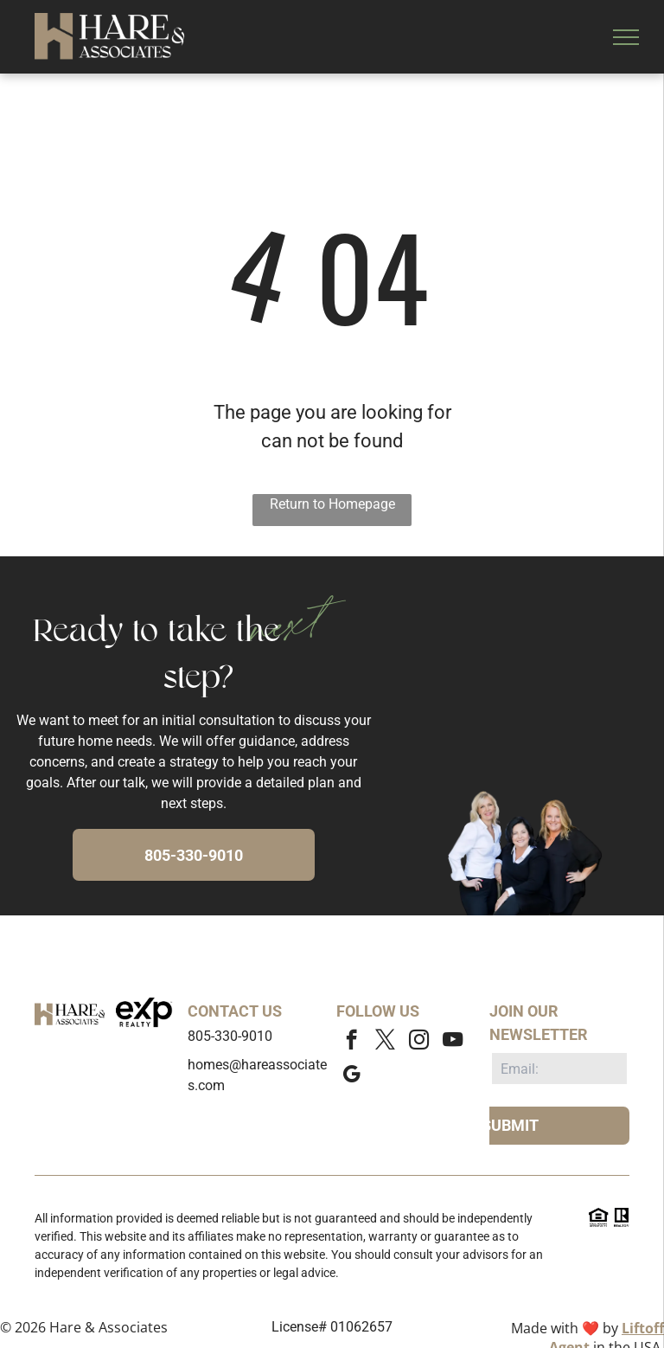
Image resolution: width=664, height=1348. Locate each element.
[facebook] (351, 1041)
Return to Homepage (332, 504)
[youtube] (452, 1041)
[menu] (625, 37)
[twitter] (385, 1041)
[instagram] (419, 1041)
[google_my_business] (351, 1076)
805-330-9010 (230, 1036)
